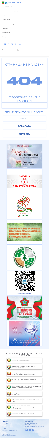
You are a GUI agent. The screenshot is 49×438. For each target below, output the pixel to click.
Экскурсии (5, 36)
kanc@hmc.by (8, 428)
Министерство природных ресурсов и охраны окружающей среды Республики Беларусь (22, 373)
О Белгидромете (7, 6)
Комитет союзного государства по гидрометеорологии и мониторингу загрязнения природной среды (23, 407)
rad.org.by (24, 126)
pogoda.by (25, 118)
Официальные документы (10, 24)
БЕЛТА (15, 435)
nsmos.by (24, 134)
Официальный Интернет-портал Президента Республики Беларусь (21, 380)
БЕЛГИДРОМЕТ (15, 3)
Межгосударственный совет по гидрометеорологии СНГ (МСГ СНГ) (23, 394)
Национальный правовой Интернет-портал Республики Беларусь (21, 367)
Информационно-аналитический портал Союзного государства (23, 400)
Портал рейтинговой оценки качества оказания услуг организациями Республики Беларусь (24, 387)
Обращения (6, 32)
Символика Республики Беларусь (18, 360)
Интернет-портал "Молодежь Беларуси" (20, 414)
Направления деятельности (10, 11)
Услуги (4, 15)
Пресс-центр (6, 19)
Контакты (5, 28)
